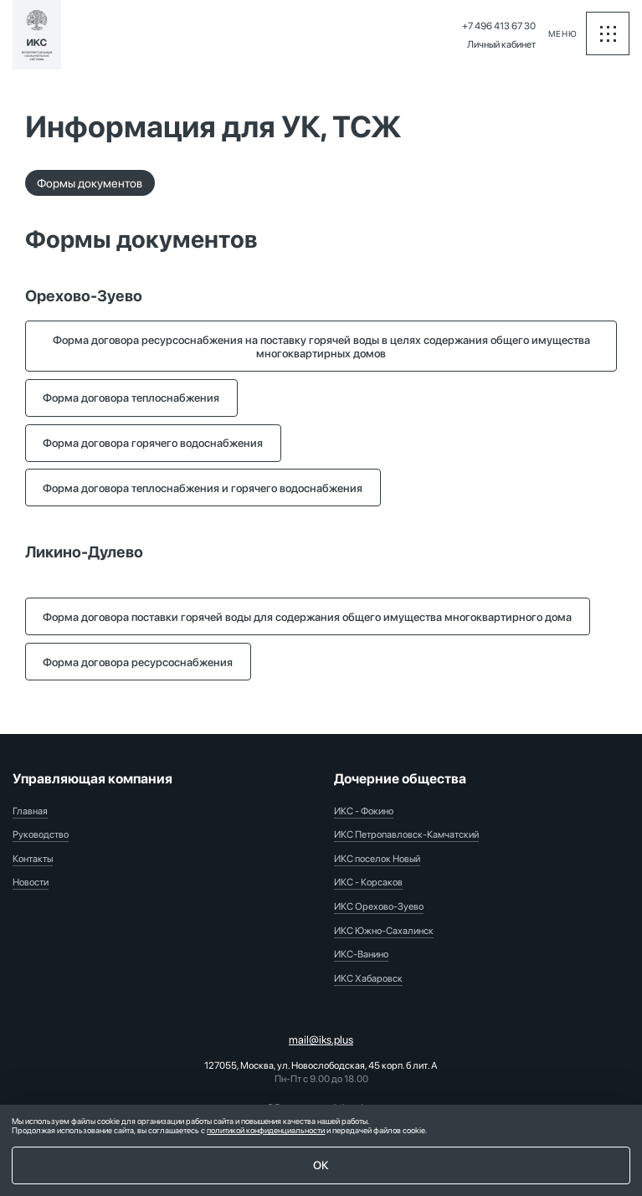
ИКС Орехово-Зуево (379, 906)
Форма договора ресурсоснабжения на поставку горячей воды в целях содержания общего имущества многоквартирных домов (321, 346)
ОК (321, 1165)
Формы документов (89, 183)
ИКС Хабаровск (368, 978)
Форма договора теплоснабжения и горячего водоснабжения (202, 488)
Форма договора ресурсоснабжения (138, 662)
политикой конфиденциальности (266, 1130)
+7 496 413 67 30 (499, 26)
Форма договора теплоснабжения (131, 397)
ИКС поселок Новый (377, 859)
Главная (30, 811)
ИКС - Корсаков (368, 882)
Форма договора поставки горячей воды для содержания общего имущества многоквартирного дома (307, 617)
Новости (31, 882)
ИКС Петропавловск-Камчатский (406, 834)
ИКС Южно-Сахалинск (384, 931)
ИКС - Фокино (363, 811)
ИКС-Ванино (361, 954)
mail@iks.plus (321, 1039)
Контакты (33, 859)
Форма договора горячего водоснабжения (153, 442)
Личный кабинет (501, 44)
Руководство (41, 834)
